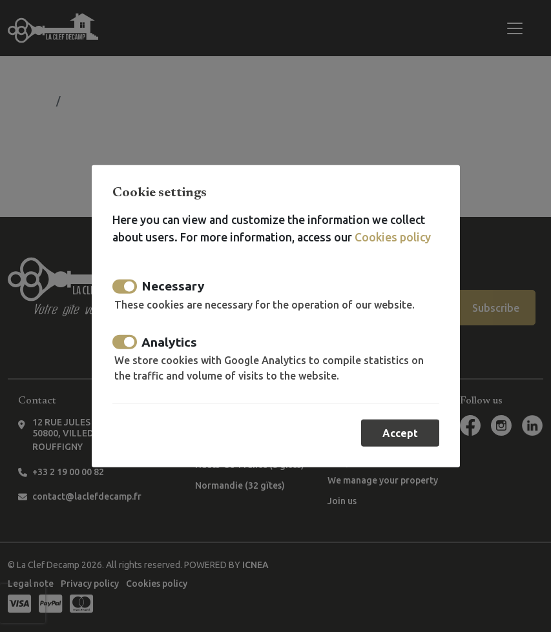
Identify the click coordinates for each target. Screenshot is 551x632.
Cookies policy (393, 236)
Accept (400, 433)
